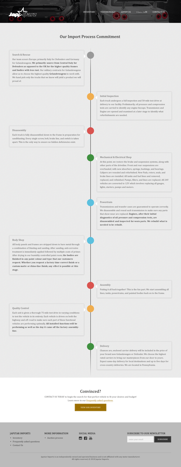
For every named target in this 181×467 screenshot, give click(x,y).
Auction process (55, 437)
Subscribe (163, 439)
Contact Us (18, 445)
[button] (142, 12)
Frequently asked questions (26, 441)
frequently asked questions (99, 400)
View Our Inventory (91, 407)
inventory (17, 437)
